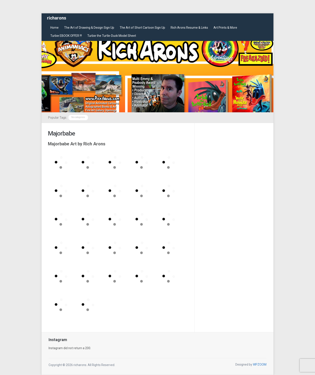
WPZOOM (259, 364)
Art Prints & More (225, 27)
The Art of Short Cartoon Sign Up (142, 27)
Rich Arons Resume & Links (189, 27)
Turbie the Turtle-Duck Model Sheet (111, 35)
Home (54, 27)
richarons (56, 18)
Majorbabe (61, 133)
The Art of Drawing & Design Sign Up (89, 27)
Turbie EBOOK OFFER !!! (66, 35)
